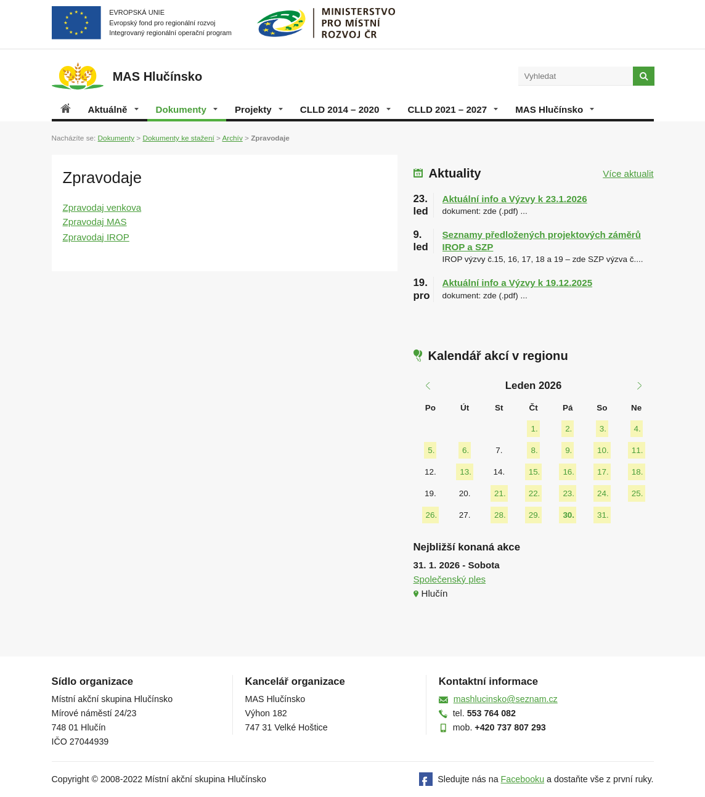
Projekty (259, 109)
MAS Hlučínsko (554, 109)
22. (534, 493)
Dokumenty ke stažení (178, 138)
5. (431, 450)
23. (568, 493)
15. (534, 471)
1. (534, 428)
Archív (232, 138)
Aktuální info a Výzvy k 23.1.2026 (514, 199)
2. (568, 428)
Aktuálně (113, 109)
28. (500, 515)
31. (603, 515)
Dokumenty (187, 109)
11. (637, 450)
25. (637, 493)
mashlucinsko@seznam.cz (506, 699)
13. (465, 471)
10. (603, 450)
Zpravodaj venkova (102, 207)
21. (500, 493)
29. (534, 515)
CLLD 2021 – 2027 (453, 109)
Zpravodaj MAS (95, 221)
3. (603, 428)
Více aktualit (628, 173)
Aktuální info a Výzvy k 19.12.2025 (517, 282)
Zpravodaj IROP (96, 237)
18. (637, 471)
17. (603, 471)
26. (432, 515)
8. (534, 450)
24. (603, 493)
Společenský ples (450, 579)
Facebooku (523, 779)
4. (637, 428)
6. (465, 450)
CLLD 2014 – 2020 (345, 109)
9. (568, 450)
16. (568, 471)
